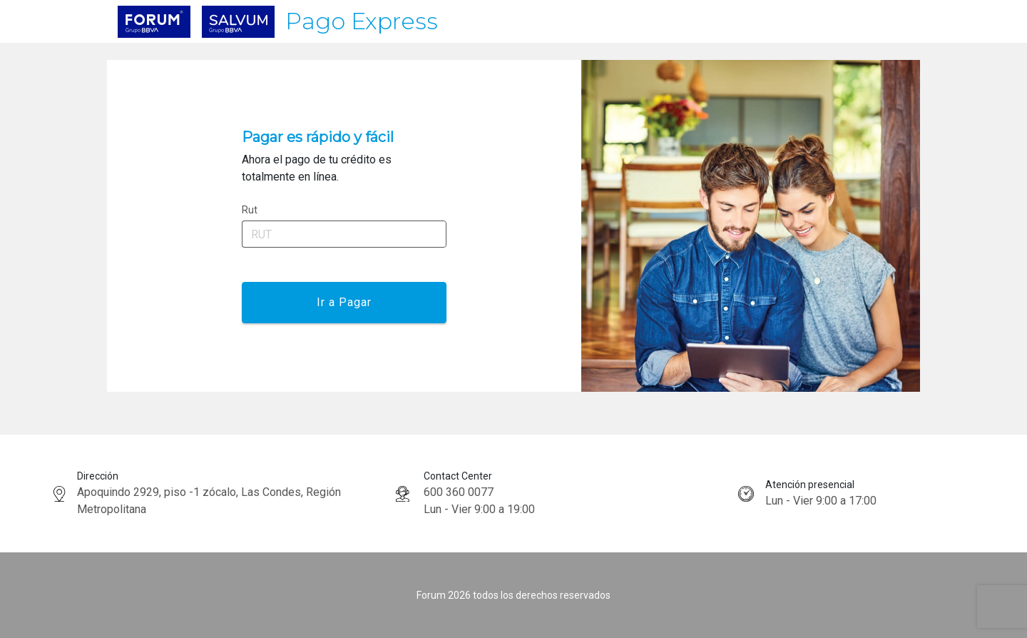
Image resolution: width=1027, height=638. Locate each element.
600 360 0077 (459, 492)
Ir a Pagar (344, 302)
